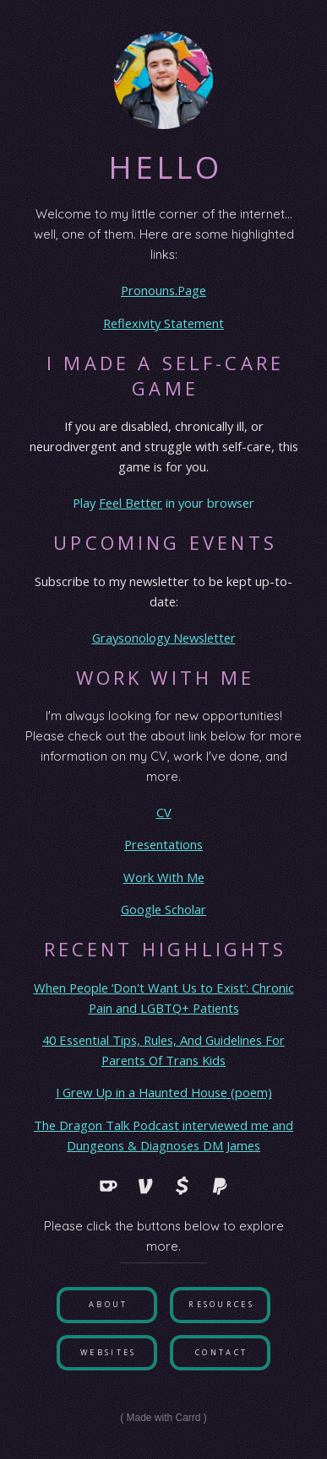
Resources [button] (221, 1304)
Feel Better (130, 502)
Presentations (163, 844)
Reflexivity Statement (163, 323)
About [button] (108, 1304)
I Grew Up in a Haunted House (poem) (164, 1092)
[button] (108, 1185)
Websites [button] (108, 1352)
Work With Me (163, 877)
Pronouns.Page (163, 290)
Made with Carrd (163, 1418)
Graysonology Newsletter (164, 637)
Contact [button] (221, 1352)
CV (164, 812)
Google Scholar (163, 909)
